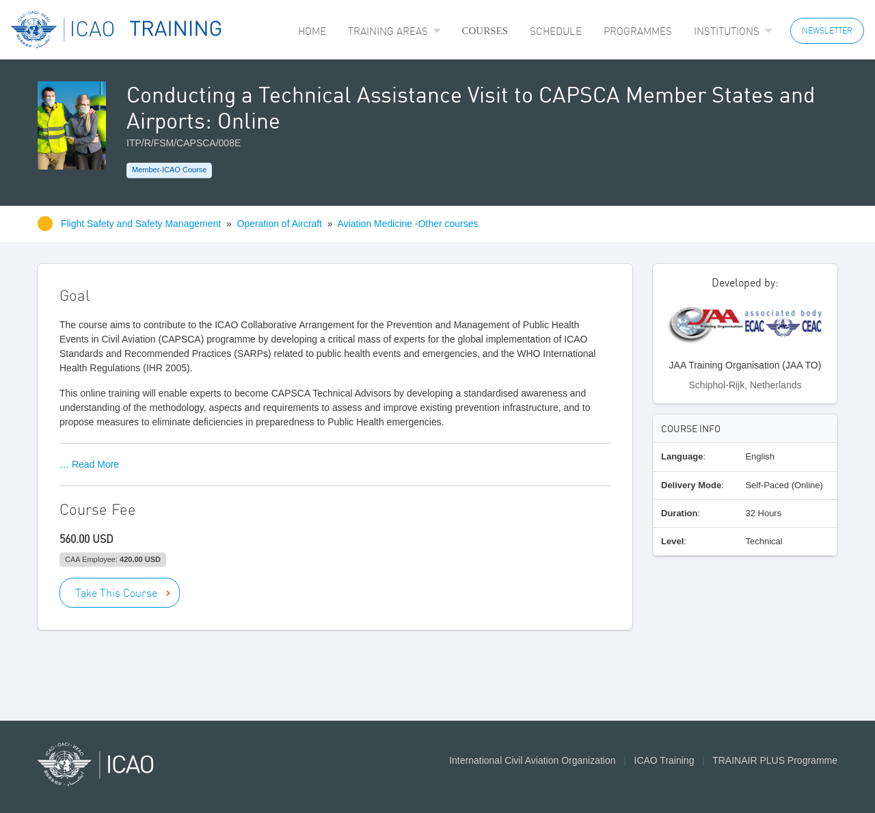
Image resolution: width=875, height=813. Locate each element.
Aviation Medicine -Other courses (408, 223)
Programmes (638, 31)
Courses (484, 30)
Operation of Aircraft (280, 223)
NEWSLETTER (827, 30)
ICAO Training (664, 760)
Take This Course (116, 593)
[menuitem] (312, 31)
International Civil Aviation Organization (532, 760)
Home (312, 31)
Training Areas (388, 31)
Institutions (726, 31)
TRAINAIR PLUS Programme (774, 760)
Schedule (556, 31)
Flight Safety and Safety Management (142, 223)
